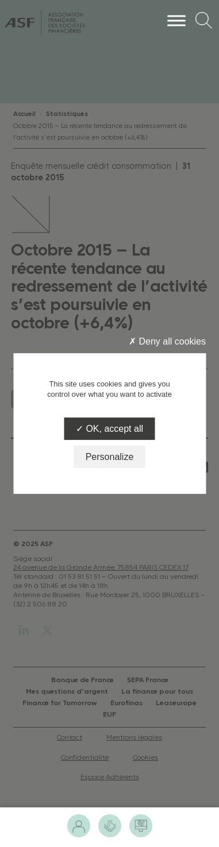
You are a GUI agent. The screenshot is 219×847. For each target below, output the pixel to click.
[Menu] (176, 20)
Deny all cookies (167, 341)
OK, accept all (109, 429)
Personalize (110, 457)
